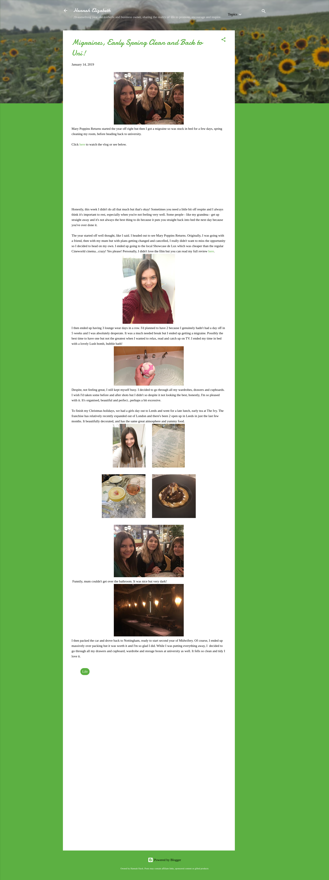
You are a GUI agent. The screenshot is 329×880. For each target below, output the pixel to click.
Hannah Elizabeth (92, 10)
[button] (223, 40)
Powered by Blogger (164, 860)
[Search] (263, 12)
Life (85, 671)
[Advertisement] (252, 95)
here (83, 144)
